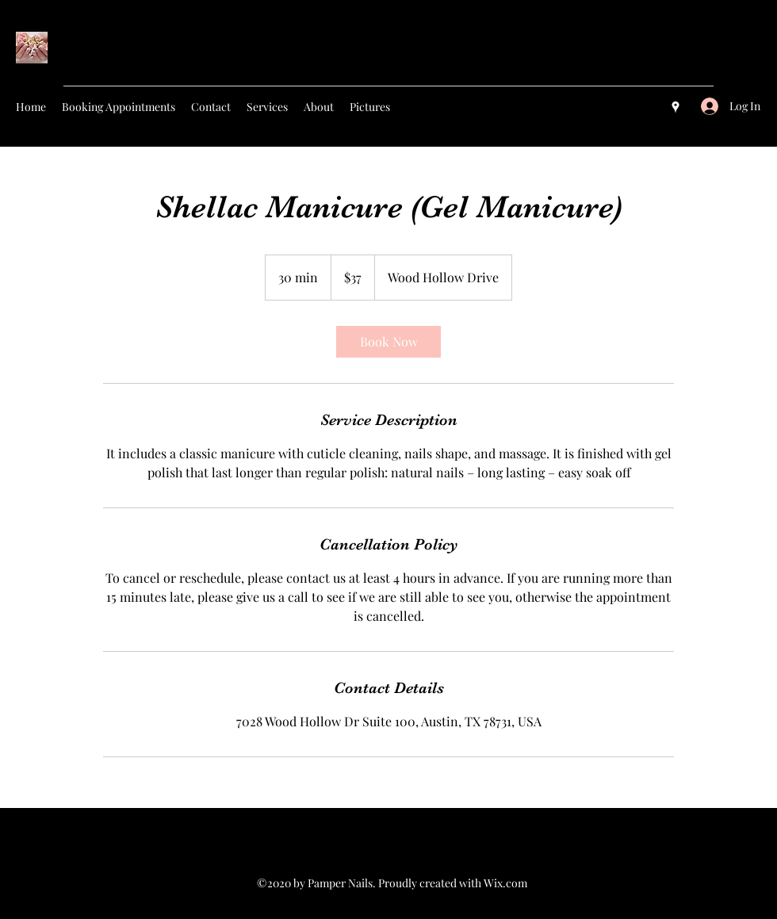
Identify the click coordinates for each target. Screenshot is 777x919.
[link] (388, 342)
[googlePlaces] (675, 107)
